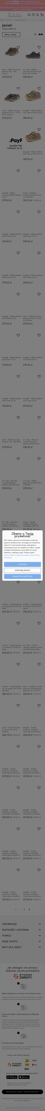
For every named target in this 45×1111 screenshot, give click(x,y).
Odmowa (22, 564)
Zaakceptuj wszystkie (22, 576)
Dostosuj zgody (22, 570)
